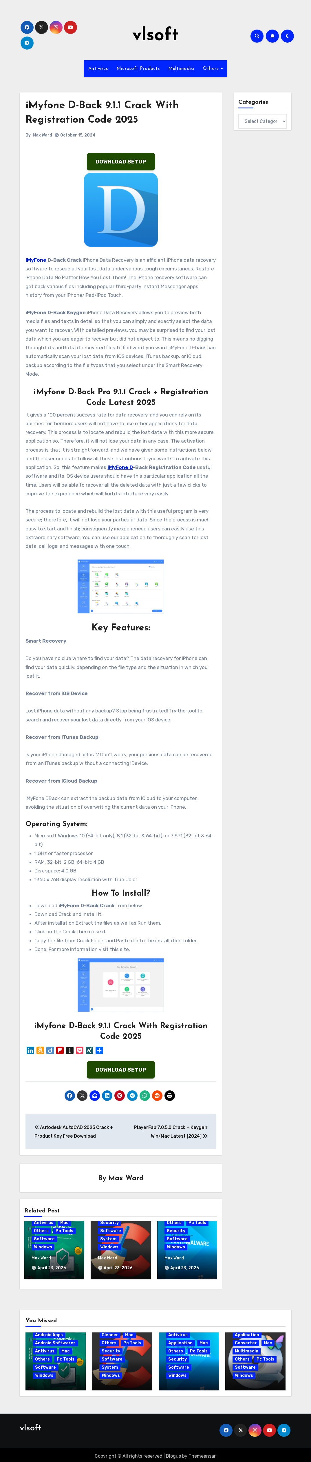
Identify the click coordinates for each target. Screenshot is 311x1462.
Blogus (173, 1453)
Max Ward (42, 135)
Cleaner (110, 1332)
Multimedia (181, 68)
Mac (64, 1223)
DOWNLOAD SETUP (121, 161)
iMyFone (35, 260)
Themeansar (202, 1453)
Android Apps (49, 1332)
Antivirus (98, 68)
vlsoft (155, 36)
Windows (43, 1247)
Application (180, 1340)
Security (109, 1223)
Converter (246, 1340)
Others (211, 68)
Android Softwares (55, 1340)
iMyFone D (120, 467)
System (108, 1239)
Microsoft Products (138, 68)
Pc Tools (64, 1231)
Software (44, 1239)
